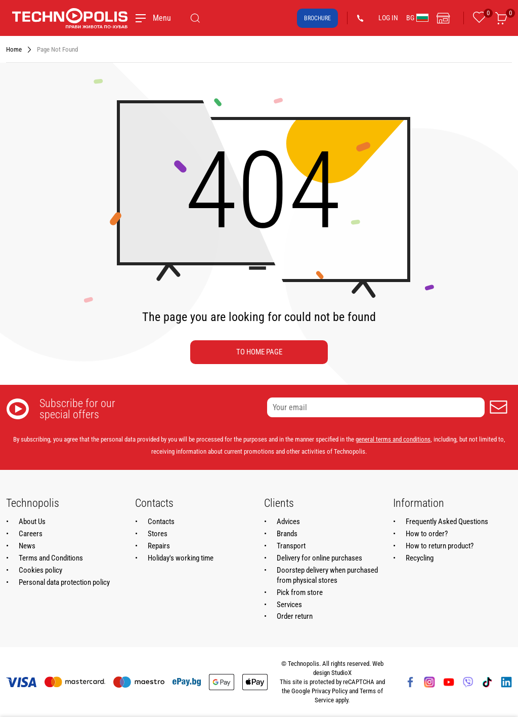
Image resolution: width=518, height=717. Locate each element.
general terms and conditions (393, 439)
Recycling (420, 558)
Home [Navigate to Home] (14, 49)
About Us (32, 521)
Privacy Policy (330, 691)
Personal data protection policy (64, 582)
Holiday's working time (180, 558)
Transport (291, 545)
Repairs (159, 545)
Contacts (161, 521)
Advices (288, 521)
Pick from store (300, 592)
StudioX (341, 672)
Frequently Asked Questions (447, 521)
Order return (295, 616)
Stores (157, 533)
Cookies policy (40, 570)
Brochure (317, 18)
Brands (287, 533)
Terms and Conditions (51, 558)
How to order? (427, 533)
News (27, 545)
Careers (30, 533)
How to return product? (439, 545)
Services (289, 604)
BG (417, 18)
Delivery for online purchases (319, 558)
